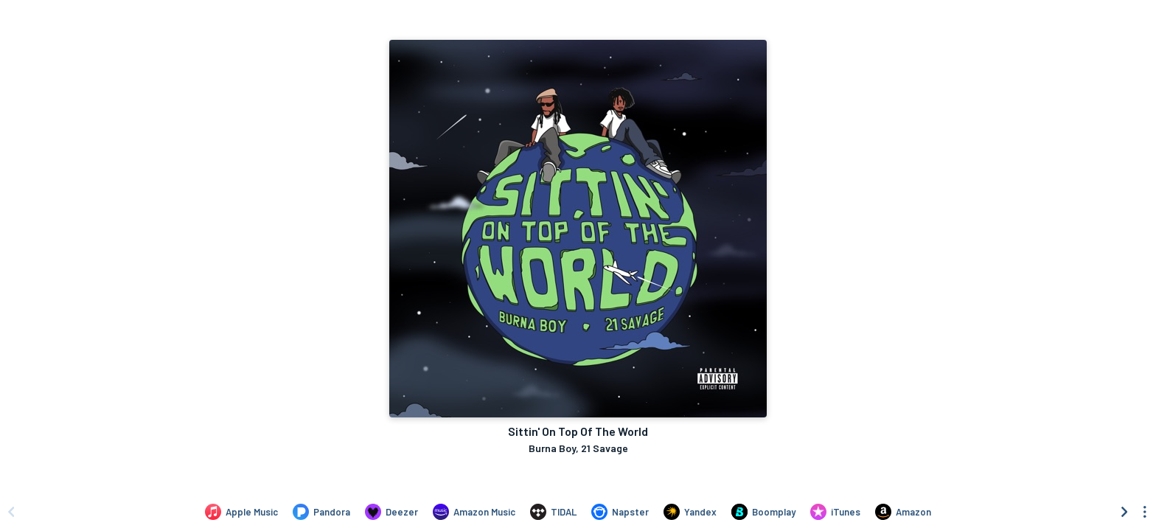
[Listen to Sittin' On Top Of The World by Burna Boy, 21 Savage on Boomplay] (763, 512)
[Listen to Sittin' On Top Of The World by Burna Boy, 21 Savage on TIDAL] (553, 512)
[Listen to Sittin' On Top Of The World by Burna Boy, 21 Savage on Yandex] (690, 512)
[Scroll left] (11, 512)
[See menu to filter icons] (1145, 512)
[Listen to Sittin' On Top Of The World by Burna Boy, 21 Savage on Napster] (620, 512)
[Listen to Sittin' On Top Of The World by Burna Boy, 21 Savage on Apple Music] (241, 512)
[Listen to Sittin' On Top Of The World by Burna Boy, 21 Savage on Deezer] (391, 512)
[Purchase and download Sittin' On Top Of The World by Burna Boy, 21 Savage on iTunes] (835, 512)
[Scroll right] (1124, 512)
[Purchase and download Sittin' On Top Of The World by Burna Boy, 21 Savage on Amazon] (903, 512)
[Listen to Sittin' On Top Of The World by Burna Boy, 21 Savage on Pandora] (321, 512)
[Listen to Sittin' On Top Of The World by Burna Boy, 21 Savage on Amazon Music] (474, 512)
